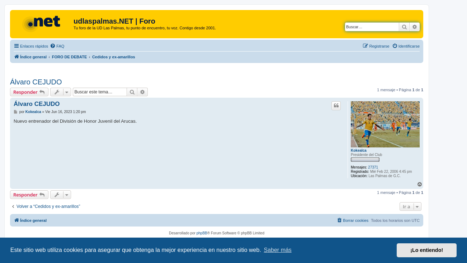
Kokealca (359, 150)
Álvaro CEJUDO (36, 82)
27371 (373, 167)
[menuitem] (57, 46)
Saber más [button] (278, 250)
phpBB (202, 233)
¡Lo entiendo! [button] (426, 250)
